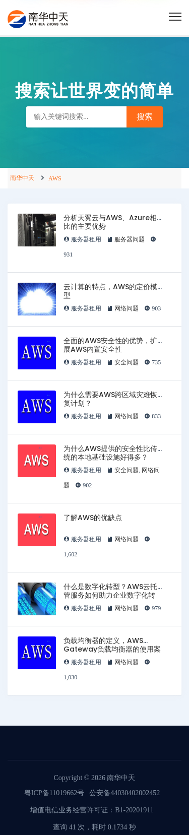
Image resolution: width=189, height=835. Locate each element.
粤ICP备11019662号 (54, 793)
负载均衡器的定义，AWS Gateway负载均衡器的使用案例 (112, 649)
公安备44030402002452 (124, 793)
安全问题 (126, 362)
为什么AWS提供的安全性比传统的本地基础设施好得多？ (110, 452)
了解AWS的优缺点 (93, 517)
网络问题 (126, 308)
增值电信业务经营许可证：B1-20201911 (91, 810)
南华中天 (22, 177)
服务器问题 (129, 239)
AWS (54, 178)
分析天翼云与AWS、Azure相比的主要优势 (110, 222)
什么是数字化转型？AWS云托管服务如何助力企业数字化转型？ (110, 595)
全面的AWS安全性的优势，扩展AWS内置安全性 (110, 345)
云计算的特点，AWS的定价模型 (110, 291)
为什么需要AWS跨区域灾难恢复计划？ (110, 399)
